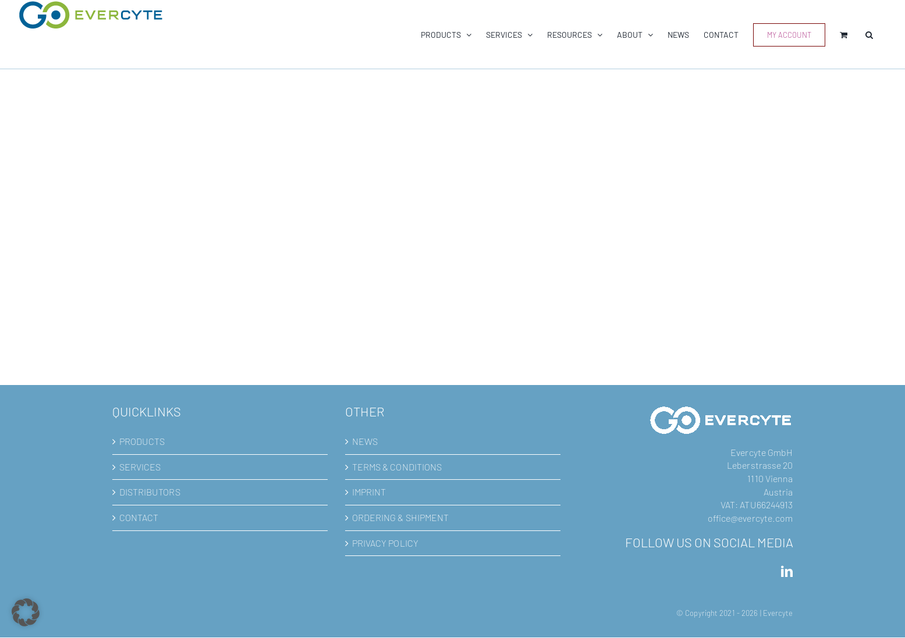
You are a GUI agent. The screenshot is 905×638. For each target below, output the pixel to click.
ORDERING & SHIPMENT (400, 517)
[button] (869, 34)
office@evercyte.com (750, 517)
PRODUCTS (142, 441)
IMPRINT (369, 491)
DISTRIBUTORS (149, 491)
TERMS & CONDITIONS (397, 466)
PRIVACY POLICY (385, 542)
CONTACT (139, 517)
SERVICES (140, 466)
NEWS (365, 441)
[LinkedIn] (787, 572)
